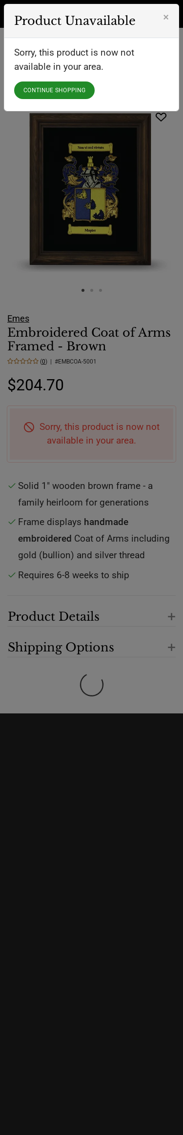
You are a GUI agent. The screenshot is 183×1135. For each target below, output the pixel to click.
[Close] (166, 17)
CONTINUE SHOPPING (54, 90)
